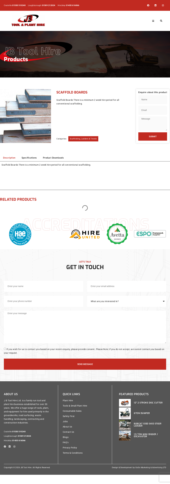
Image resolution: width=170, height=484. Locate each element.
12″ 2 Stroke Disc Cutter (148, 412)
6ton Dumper (142, 422)
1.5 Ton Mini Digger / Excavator (146, 444)
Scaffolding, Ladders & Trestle (83, 139)
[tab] (9, 158)
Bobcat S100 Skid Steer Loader (147, 434)
